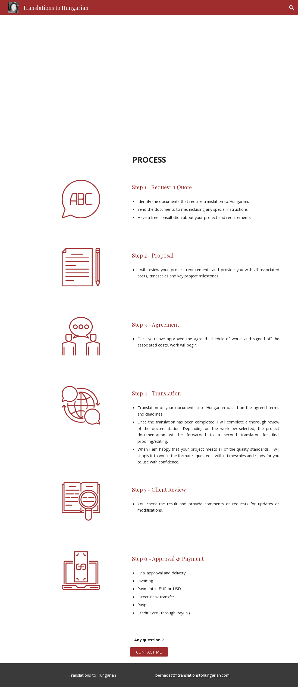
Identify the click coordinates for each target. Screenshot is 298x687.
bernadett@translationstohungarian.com (192, 675)
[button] (291, 7)
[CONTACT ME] (149, 651)
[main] (149, 80)
